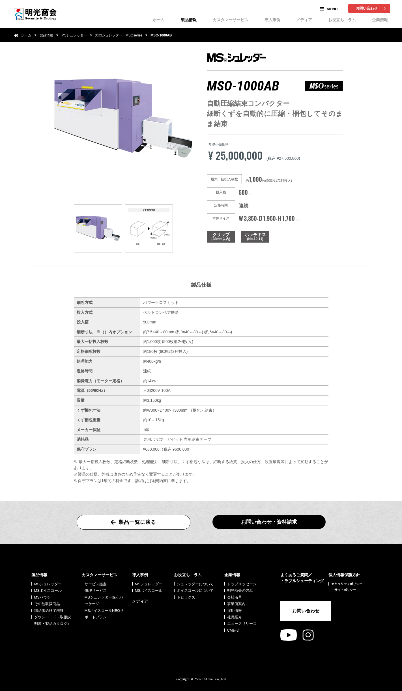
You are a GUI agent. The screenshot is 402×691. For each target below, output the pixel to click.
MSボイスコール (48, 590)
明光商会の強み (240, 590)
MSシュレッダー (74, 35)
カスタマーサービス (230, 20)
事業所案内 (236, 604)
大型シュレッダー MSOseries (118, 35)
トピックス (186, 597)
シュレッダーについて (195, 584)
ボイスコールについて (195, 590)
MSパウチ (42, 597)
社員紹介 (234, 617)
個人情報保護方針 (344, 575)
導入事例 (272, 20)
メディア (304, 20)
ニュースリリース (242, 623)
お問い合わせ (367, 8)
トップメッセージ (242, 584)
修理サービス (96, 590)
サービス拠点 (96, 584)
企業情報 (380, 20)
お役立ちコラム (342, 20)
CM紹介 (233, 630)
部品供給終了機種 (49, 610)
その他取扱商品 (47, 604)
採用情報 (234, 610)
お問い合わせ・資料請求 (269, 522)
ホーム (159, 20)
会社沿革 (234, 597)
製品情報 (189, 20)
